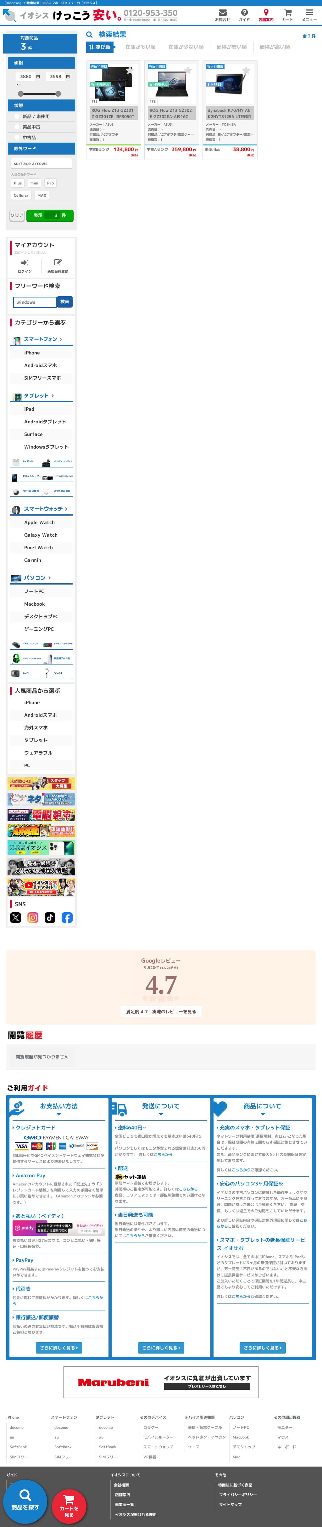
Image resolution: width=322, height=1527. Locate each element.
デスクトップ (244, 1447)
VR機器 (149, 1457)
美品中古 (31, 127)
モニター (284, 1427)
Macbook (34, 604)
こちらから (163, 1154)
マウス (283, 1437)
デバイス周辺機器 (200, 1417)
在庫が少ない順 (186, 46)
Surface (33, 434)
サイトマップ (230, 1504)
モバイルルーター (158, 1437)
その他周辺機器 (287, 1417)
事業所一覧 (124, 1504)
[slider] (21, 94)
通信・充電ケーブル (205, 1427)
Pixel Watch (38, 547)
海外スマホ (36, 727)
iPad (29, 409)
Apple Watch (39, 522)
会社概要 (121, 1485)
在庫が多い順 (140, 46)
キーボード (286, 1447)
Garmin (32, 560)
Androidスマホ (40, 365)
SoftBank (18, 1447)
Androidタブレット (45, 421)
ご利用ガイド (21, 1485)
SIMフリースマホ (42, 378)
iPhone (32, 352)
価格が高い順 (275, 46)
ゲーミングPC (39, 629)
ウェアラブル (38, 752)
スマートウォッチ (158, 1447)
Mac (236, 1457)
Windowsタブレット (46, 447)
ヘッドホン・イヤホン (207, 1437)
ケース (193, 1447)
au (12, 1437)
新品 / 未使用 (36, 116)
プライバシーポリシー (238, 1494)
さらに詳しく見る (59, 1347)
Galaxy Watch (41, 535)
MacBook (241, 1437)
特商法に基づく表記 (235, 1485)
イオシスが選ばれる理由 (136, 1514)
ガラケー (150, 1427)
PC (27, 765)
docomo (17, 1427)
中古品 (29, 137)
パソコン (236, 1417)
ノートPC (34, 591)
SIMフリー (19, 1457)
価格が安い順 (232, 46)
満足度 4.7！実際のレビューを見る (161, 1012)
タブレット (36, 740)
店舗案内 (122, 1494)
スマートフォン (64, 1417)
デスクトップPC (41, 616)
